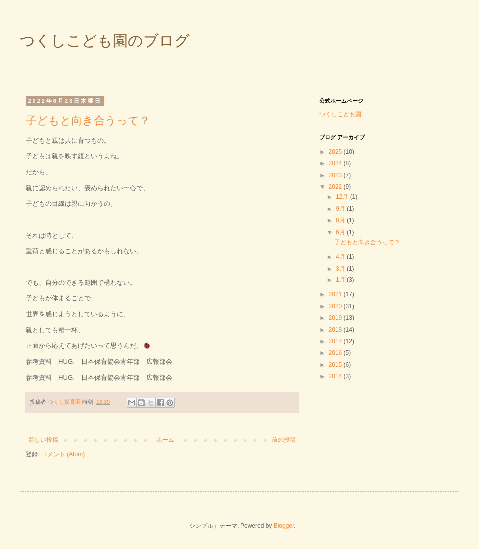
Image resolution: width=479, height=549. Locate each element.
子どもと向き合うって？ (88, 120)
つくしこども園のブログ (105, 40)
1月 (341, 279)
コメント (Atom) (63, 454)
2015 (336, 364)
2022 (336, 186)
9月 (341, 208)
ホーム (165, 439)
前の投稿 (284, 439)
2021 (336, 294)
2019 (336, 317)
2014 (336, 376)
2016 (336, 352)
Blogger (284, 525)
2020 (336, 306)
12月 (343, 196)
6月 (341, 232)
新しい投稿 (43, 439)
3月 (341, 268)
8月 (341, 220)
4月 (341, 256)
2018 (336, 329)
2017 (336, 341)
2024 (336, 163)
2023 (336, 175)
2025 (336, 151)
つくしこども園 (340, 114)
